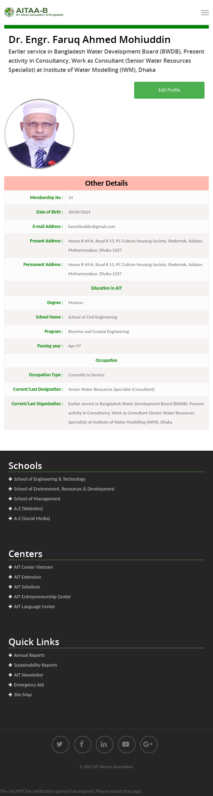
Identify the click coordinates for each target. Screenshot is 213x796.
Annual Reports (29, 655)
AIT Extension (27, 577)
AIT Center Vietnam (33, 567)
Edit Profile (169, 90)
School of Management (37, 499)
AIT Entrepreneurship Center (42, 597)
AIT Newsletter (29, 675)
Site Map (23, 695)
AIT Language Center (34, 607)
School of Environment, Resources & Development (64, 489)
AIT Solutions (27, 587)
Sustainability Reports (35, 665)
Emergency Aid (29, 685)
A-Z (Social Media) (32, 519)
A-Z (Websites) (28, 509)
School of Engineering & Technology (50, 479)
